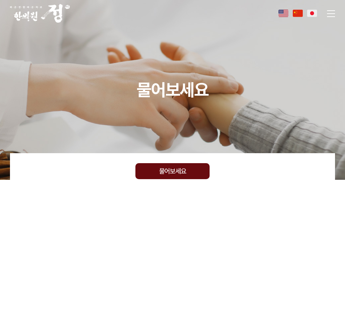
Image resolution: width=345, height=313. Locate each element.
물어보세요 (172, 171)
